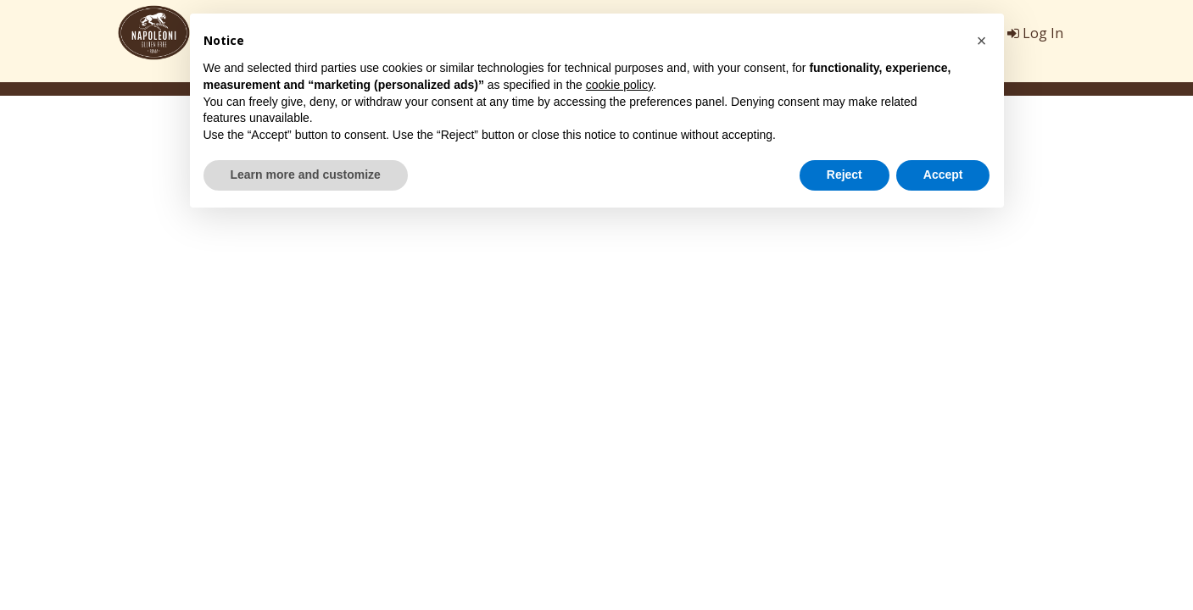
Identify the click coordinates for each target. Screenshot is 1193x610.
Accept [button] (943, 174)
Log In (1035, 33)
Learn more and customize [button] (306, 174)
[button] (981, 40)
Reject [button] (844, 174)
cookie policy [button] (619, 85)
